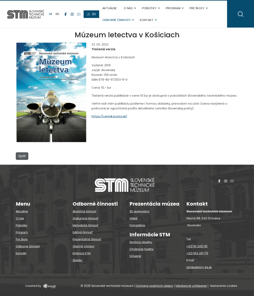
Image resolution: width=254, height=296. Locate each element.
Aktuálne (109, 8)
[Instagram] (72, 14)
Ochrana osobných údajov (154, 286)
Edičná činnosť (83, 232)
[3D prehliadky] (91, 14)
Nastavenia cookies (223, 286)
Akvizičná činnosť (84, 211)
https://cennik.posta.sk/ (109, 116)
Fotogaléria (137, 225)
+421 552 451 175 (197, 253)
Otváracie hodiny (141, 249)
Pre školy (197, 8)
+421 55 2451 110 (197, 246)
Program (173, 8)
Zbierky (77, 260)
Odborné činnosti (116, 20)
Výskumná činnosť (85, 218)
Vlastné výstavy (84, 246)
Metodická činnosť (85, 225)
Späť (22, 156)
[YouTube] (78, 14)
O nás (128, 8)
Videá (133, 218)
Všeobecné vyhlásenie (191, 286)
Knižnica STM (82, 253)
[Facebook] (65, 14)
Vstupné (135, 256)
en (57, 14)
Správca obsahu (140, 242)
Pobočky (149, 8)
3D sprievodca (139, 211)
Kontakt (146, 20)
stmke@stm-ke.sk (199, 267)
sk (50, 14)
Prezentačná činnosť (87, 239)
